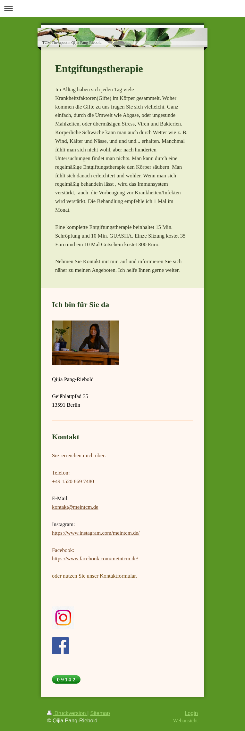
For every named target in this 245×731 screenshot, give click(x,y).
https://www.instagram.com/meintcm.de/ (95, 533)
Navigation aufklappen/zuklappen (122, 8)
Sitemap (100, 713)
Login (191, 713)
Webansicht (185, 721)
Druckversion (67, 713)
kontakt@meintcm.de (75, 507)
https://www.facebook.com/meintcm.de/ (95, 559)
